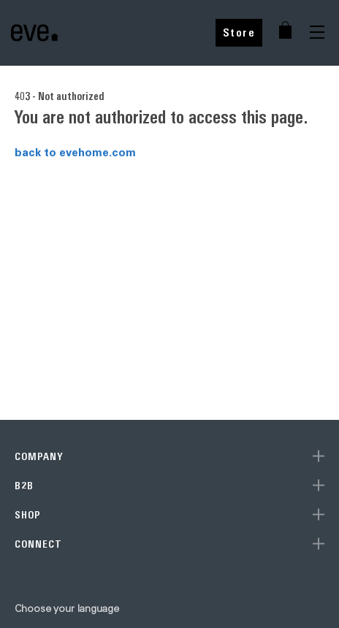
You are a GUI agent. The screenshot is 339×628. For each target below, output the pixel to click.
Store (239, 32)
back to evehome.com (75, 152)
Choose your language (67, 608)
